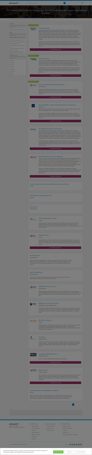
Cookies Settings (80, 452)
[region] (46, 451)
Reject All (69, 452)
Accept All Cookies (58, 452)
